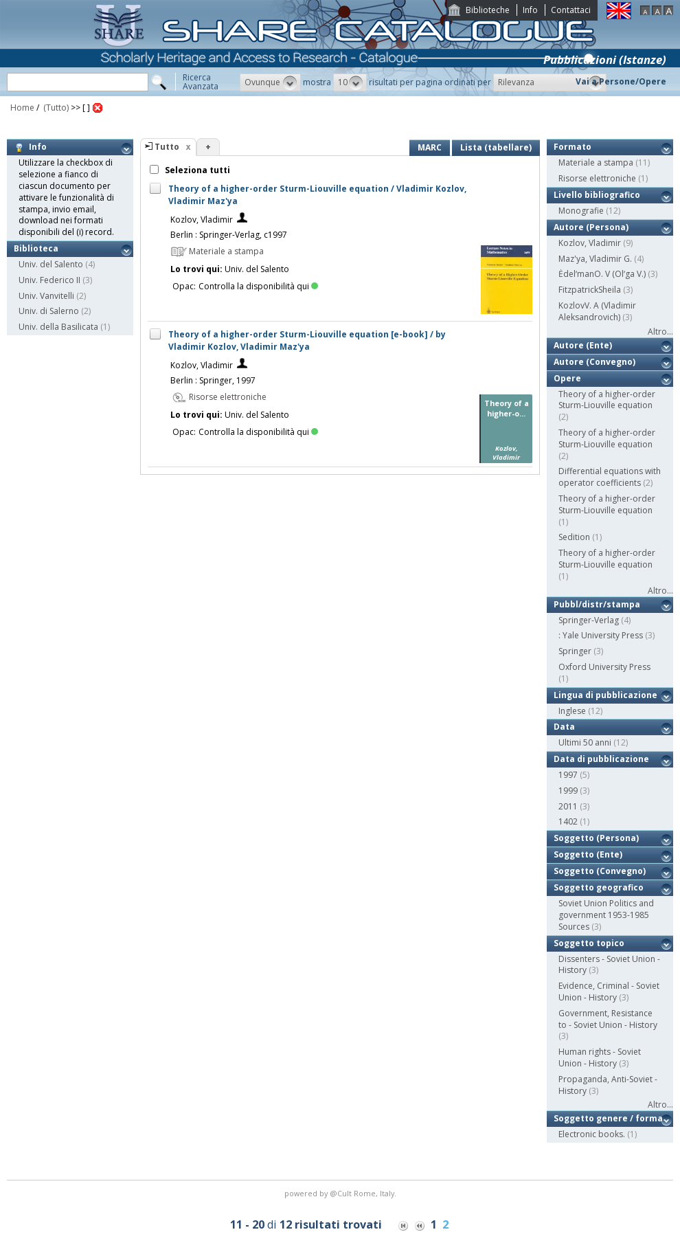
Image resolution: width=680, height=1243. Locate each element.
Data (564, 726)
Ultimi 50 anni (584, 742)
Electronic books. (591, 1134)
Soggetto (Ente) (588, 854)
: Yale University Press (600, 635)
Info (530, 10)
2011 (568, 806)
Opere (567, 378)
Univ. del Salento (51, 264)
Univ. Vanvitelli (46, 296)
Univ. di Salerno (49, 311)
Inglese (572, 711)
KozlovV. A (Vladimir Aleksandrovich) (597, 311)
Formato (572, 147)
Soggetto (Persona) (596, 838)
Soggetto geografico (599, 887)
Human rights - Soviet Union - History (599, 1057)
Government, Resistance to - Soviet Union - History (607, 1019)
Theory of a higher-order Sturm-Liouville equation (606, 400)
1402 (568, 821)
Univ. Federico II (49, 280)
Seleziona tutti (196, 170)
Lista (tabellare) (496, 147)
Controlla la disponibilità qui (258, 286)
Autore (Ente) (583, 345)
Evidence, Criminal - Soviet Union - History (608, 991)
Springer (574, 651)
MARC (430, 147)
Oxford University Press (604, 667)
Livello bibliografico (597, 195)
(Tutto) (55, 107)
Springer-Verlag (588, 620)
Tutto (167, 147)
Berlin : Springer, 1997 (213, 380)
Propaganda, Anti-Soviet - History (607, 1085)
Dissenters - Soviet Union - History (609, 964)
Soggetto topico (589, 943)
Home (22, 107)
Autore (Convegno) (594, 362)
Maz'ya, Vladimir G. (595, 259)
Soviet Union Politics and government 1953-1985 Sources (606, 914)
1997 (568, 775)
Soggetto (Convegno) (600, 871)
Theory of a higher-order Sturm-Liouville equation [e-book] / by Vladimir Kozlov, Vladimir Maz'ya (307, 340)
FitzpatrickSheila (589, 289)
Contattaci (571, 10)
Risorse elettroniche (597, 178)
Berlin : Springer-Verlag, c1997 (228, 234)
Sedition (574, 537)
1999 (568, 790)
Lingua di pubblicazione (605, 695)
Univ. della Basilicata (58, 327)
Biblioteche (488, 10)
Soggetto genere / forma (608, 1118)
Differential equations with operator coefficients (609, 477)
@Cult (342, 1193)
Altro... (660, 331)
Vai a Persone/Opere (621, 81)
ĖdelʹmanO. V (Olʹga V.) (602, 274)
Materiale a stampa (595, 162)
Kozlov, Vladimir (201, 219)
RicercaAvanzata (200, 82)
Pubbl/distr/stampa (597, 604)
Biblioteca (36, 248)
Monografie (581, 210)
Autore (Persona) (591, 227)
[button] (270, 82)
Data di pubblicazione (601, 759)
